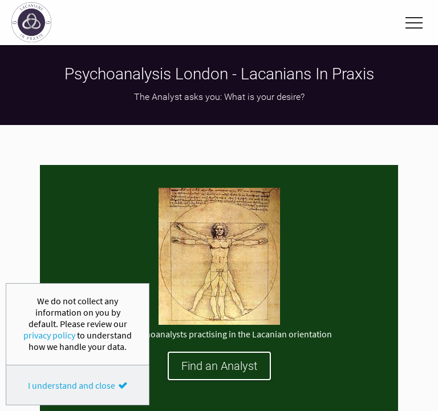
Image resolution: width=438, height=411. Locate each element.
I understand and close (71, 385)
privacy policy (49, 335)
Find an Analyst (219, 366)
